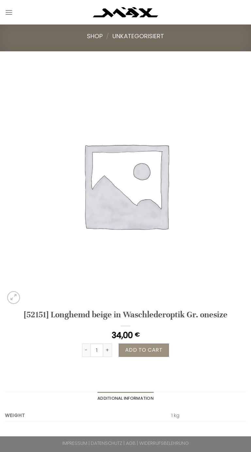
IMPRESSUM (74, 443)
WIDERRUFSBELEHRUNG (164, 443)
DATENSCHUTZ (106, 443)
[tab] (125, 398)
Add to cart (143, 350)
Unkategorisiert (138, 36)
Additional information (125, 398)
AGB (131, 443)
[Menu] (9, 12)
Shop (95, 36)
